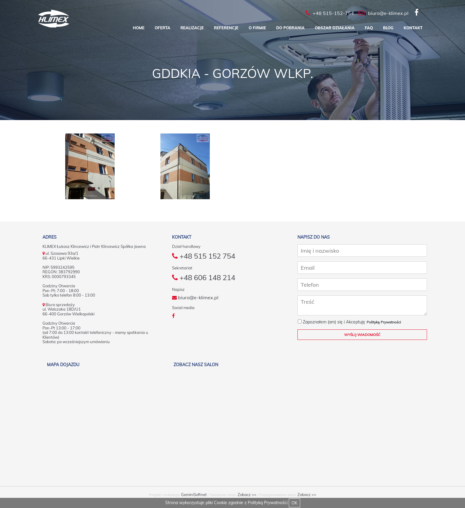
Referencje (226, 27)
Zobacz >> (247, 494)
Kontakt (413, 27)
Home (139, 27)
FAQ (369, 27)
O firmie (257, 27)
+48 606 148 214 (203, 277)
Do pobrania (290, 27)
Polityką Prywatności (268, 502)
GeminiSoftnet (194, 494)
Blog (388, 27)
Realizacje (192, 27)
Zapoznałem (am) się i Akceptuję (331, 322)
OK (294, 503)
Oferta (162, 27)
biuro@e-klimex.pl (195, 297)
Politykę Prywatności (384, 322)
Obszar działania (335, 27)
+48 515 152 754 (203, 255)
